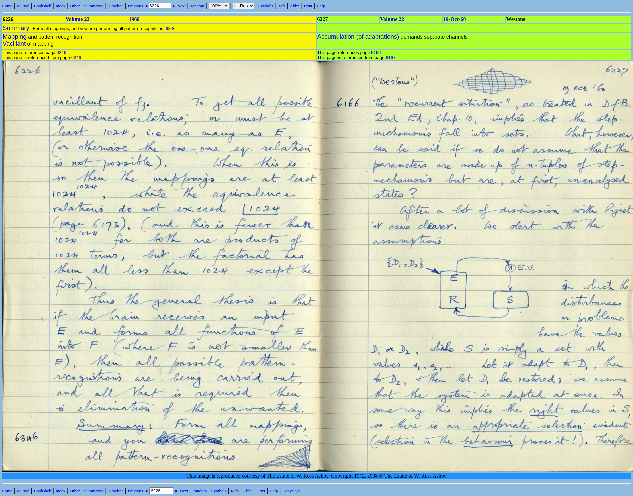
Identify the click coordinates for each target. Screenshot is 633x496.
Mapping (15, 36)
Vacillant (14, 43)
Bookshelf (42, 5)
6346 (171, 28)
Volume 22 (78, 19)
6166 (376, 52)
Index (61, 5)
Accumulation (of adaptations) (358, 36)
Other (75, 5)
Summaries (94, 5)
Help (321, 5)
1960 (134, 19)
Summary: (18, 27)
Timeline (115, 5)
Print (308, 5)
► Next (179, 5)
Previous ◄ (138, 5)
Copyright (291, 490)
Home (7, 5)
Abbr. (294, 5)
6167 (391, 57)
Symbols (265, 5)
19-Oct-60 (454, 19)
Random (196, 5)
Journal (23, 5)
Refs (281, 5)
